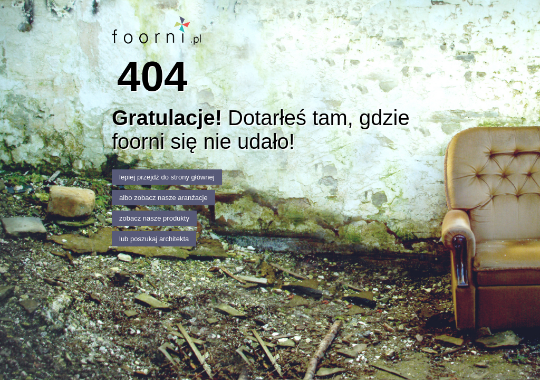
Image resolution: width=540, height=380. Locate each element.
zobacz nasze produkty (154, 218)
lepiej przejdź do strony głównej (167, 177)
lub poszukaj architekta (154, 239)
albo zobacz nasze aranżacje (163, 198)
